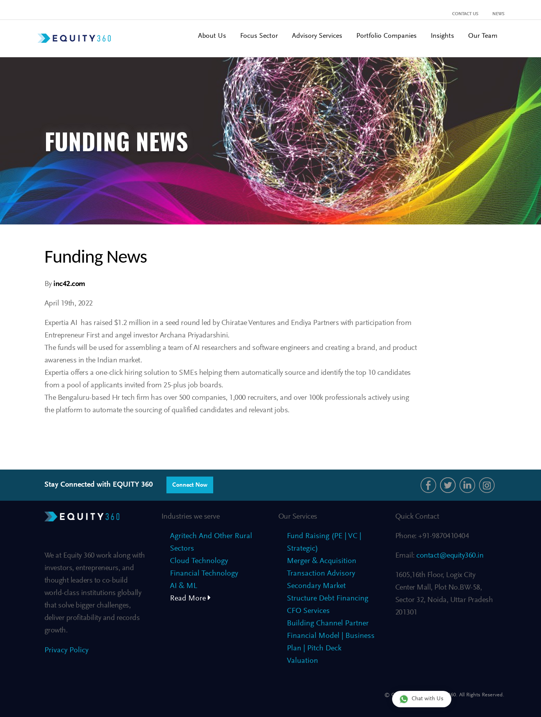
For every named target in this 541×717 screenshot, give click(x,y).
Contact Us (465, 14)
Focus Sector (259, 36)
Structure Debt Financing (327, 598)
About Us (212, 36)
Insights (442, 36)
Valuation (302, 661)
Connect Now (189, 485)
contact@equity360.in (449, 556)
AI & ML (183, 586)
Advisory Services (317, 36)
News (498, 14)
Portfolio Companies (386, 36)
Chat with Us (421, 699)
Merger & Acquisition (321, 561)
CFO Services (308, 611)
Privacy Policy (66, 650)
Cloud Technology (199, 561)
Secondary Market (316, 586)
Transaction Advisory (321, 573)
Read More (190, 598)
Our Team (482, 36)
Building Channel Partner (328, 623)
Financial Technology (204, 573)
